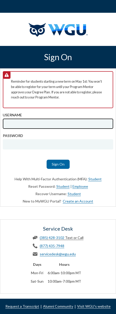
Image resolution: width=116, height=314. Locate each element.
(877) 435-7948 (52, 246)
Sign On (58, 164)
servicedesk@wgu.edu (58, 254)
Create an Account (78, 201)
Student (95, 179)
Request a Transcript (22, 306)
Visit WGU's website (94, 306)
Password (13, 135)
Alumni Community (58, 306)
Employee (80, 186)
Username (12, 115)
